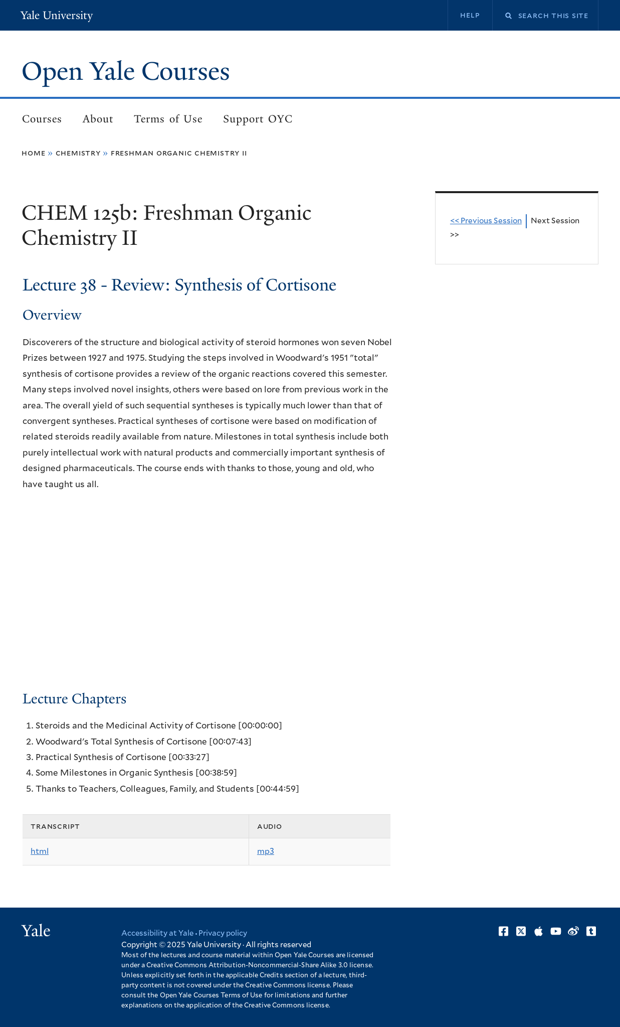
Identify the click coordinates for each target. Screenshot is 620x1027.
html (40, 851)
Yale (36, 930)
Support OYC (257, 119)
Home (33, 153)
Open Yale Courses (126, 71)
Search (502, 16)
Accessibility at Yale (157, 933)
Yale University (57, 15)
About (98, 119)
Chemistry (78, 153)
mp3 (265, 851)
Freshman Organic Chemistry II (179, 153)
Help (470, 15)
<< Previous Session (486, 221)
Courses (42, 119)
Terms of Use (168, 119)
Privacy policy (222, 933)
